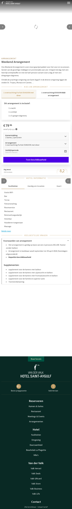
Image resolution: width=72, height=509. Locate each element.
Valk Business (36, 488)
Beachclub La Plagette (36, 450)
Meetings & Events (36, 416)
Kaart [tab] (59, 186)
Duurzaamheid (36, 445)
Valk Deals (36, 473)
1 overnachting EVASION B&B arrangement (53, 94)
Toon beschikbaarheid (36, 159)
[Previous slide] (2, 26)
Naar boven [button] (36, 359)
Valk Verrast (53, 388)
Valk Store (36, 483)
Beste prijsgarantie (19, 388)
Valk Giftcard (36, 478)
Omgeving (36, 440)
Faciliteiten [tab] (13, 186)
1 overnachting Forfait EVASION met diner (19, 94)
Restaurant (36, 411)
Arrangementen (36, 421)
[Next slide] (69, 26)
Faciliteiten (36, 434)
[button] (4, 181)
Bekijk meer (6, 231)
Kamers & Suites (36, 406)
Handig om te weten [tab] (36, 186)
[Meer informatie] (16, 129)
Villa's (36, 455)
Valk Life (36, 493)
